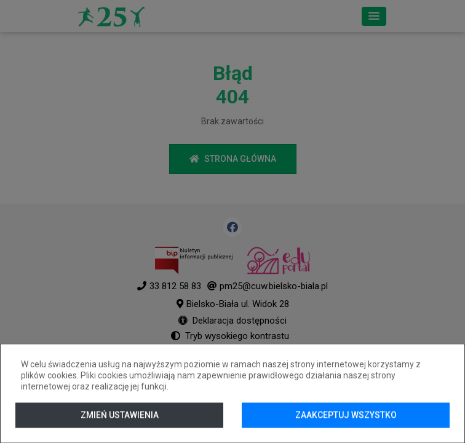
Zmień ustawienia (120, 415)
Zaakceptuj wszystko (346, 415)
